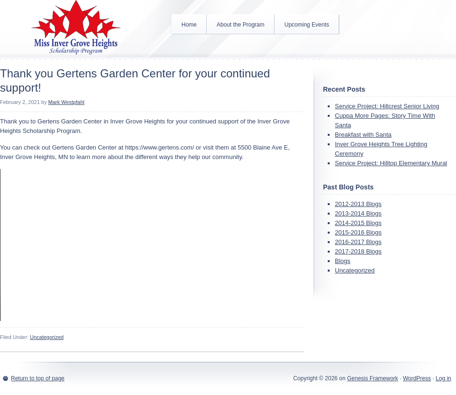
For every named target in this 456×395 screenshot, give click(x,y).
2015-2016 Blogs (358, 232)
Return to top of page (38, 378)
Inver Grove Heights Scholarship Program (76, 28)
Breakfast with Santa (363, 134)
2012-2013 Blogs (358, 203)
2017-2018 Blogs (358, 251)
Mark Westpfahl (66, 102)
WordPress (417, 378)
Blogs (343, 260)
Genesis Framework (372, 378)
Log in (443, 378)
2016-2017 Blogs (358, 241)
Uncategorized (47, 337)
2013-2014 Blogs (358, 213)
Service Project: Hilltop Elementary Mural (391, 163)
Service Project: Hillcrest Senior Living (387, 106)
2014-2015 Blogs (358, 222)
